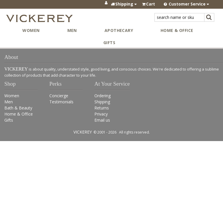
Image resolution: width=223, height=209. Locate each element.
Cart (150, 4)
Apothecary (119, 30)
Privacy (101, 114)
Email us (102, 120)
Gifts (109, 42)
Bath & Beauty (18, 108)
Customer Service (187, 4)
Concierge (58, 95)
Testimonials (61, 102)
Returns (101, 108)
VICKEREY (82, 132)
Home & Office (177, 30)
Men (72, 30)
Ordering (102, 95)
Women (30, 30)
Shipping (102, 102)
